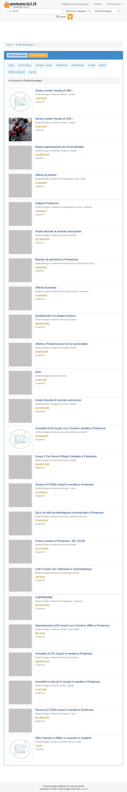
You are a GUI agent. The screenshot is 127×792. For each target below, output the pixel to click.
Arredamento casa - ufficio (74, 179)
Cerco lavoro (24, 65)
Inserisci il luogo (38, 55)
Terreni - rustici (69, 491)
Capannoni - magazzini (73, 604)
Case (11, 65)
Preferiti (98, 4)
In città (91, 65)
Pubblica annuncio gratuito (74, 4)
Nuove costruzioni (71, 660)
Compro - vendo (44, 65)
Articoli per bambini (71, 575)
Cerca (60, 16)
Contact (84, 789)
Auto (65, 377)
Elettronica (61, 65)
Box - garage (68, 689)
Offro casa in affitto (71, 632)
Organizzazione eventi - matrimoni (78, 208)
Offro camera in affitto (72, 745)
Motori (102, 65)
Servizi (32, 72)
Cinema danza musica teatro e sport (78, 264)
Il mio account (114, 4)
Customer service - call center (76, 293)
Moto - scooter (69, 94)
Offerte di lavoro (16, 72)
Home (9, 44)
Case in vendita (69, 151)
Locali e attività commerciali (75, 434)
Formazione (78, 65)
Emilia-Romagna (25, 44)
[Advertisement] (63, 31)
